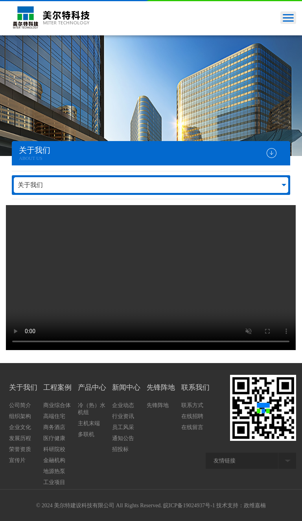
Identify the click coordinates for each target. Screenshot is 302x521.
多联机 (86, 434)
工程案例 (57, 387)
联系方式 (192, 405)
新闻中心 (126, 387)
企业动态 (123, 405)
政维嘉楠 (255, 505)
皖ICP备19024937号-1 (189, 505)
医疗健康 (54, 438)
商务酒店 (54, 427)
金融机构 (54, 460)
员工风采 (123, 427)
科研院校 (54, 449)
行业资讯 (123, 416)
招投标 (120, 449)
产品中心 (92, 387)
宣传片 (17, 460)
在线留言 (192, 427)
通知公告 (123, 438)
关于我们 (30, 185)
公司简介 (20, 405)
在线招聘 (192, 416)
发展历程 (20, 438)
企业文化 (20, 427)
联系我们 (195, 387)
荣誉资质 (20, 449)
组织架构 (20, 416)
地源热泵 (54, 471)
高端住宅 (54, 416)
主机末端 (89, 423)
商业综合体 (57, 405)
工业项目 (54, 482)
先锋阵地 (161, 387)
